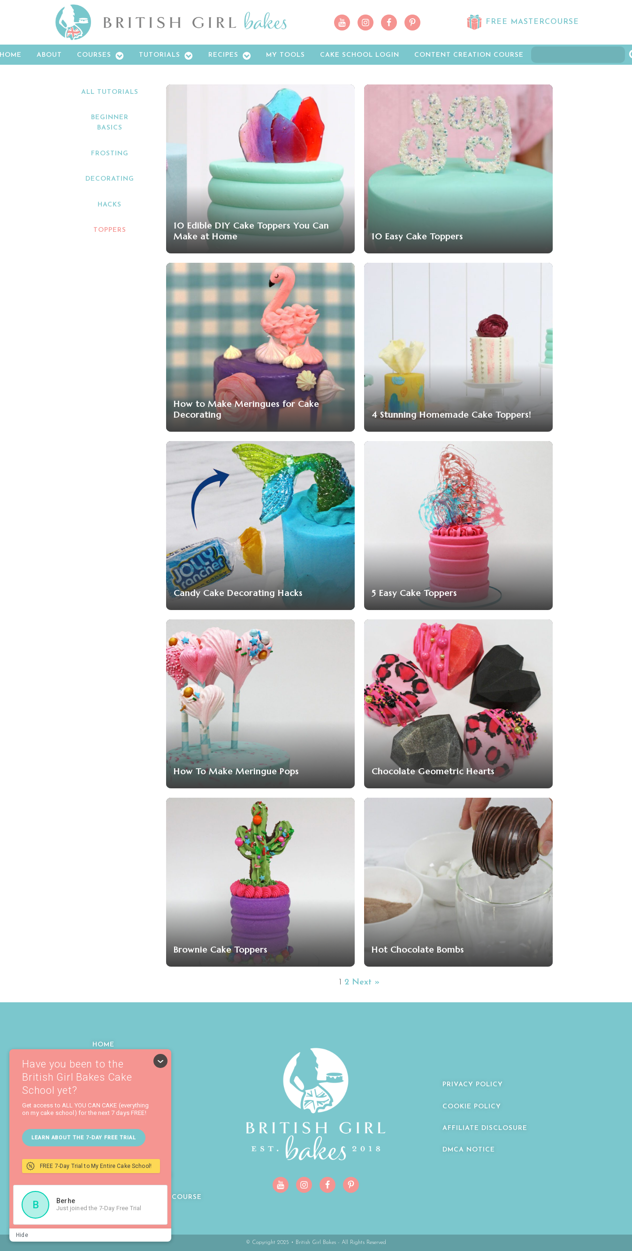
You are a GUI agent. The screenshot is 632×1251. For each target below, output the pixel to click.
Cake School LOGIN (359, 55)
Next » (366, 982)
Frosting (110, 153)
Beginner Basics (110, 122)
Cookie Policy (471, 1106)
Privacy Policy (472, 1084)
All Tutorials (109, 92)
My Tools (285, 55)
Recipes (229, 56)
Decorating (109, 179)
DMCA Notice (468, 1149)
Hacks (110, 204)
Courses (100, 56)
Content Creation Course (469, 55)
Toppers (109, 230)
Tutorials (166, 56)
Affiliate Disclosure (484, 1128)
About (49, 55)
